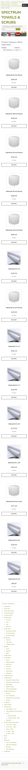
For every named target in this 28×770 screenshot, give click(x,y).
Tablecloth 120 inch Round (14, 230)
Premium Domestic (10, 633)
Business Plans (5, 4)
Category (4, 47)
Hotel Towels (7, 606)
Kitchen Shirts (9, 671)
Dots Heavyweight (10, 695)
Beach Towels (7, 628)
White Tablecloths (10, 749)
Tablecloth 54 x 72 (14, 385)
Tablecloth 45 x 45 (14, 579)
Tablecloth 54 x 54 (14, 269)
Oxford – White (9, 729)
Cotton (7, 713)
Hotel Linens (7, 608)
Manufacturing (5, 7)
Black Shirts (9, 664)
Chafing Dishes (7, 655)
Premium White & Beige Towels (11, 722)
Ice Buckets (7, 702)
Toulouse (8, 700)
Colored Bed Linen (8, 675)
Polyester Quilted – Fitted (14, 718)
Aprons (7, 660)
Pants (7, 622)
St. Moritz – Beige (10, 731)
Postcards (14, 4)
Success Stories (6, 6)
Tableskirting (7, 751)
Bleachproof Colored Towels (12, 680)
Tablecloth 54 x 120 (14, 462)
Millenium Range (10, 686)
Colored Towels (7, 677)
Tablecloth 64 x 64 (14, 540)
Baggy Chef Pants (10, 662)
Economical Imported (11, 631)
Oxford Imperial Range (11, 689)
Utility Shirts (9, 673)
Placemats (8, 747)
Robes (5, 735)
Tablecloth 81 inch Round (14, 75)
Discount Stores (17, 6)
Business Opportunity (18, 2)
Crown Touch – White (11, 726)
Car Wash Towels (8, 615)
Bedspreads (7, 637)
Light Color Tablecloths (11, 744)
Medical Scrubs (7, 617)
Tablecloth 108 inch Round (14, 114)
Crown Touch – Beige (11, 724)
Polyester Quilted (12, 715)
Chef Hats (8, 668)
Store (2, 2)
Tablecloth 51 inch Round (14, 307)
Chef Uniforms (7, 657)
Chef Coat (8, 666)
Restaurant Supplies (9, 613)
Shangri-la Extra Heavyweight (13, 697)
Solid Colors (9, 642)
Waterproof (8, 720)
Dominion (8, 693)
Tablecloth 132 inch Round (14, 152)
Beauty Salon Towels (9, 610)
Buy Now (14, 87)
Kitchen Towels (7, 704)
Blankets (6, 646)
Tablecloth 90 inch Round (14, 191)
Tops (7, 624)
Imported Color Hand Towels (12, 682)
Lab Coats (8, 619)
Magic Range (9, 684)
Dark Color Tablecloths (11, 742)
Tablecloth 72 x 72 (14, 346)
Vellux (7, 653)
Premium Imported (10, 635)
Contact (7, 2)
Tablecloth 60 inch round (14, 501)
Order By (17, 47)
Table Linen (7, 740)
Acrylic (7, 648)
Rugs (5, 738)
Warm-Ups (8, 626)
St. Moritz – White (10, 733)
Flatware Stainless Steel (9, 691)
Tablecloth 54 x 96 (14, 424)
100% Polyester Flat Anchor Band (14, 711)
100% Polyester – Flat (11, 709)
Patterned (8, 639)
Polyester (8, 651)
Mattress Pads (7, 706)
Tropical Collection (10, 644)
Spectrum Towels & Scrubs (11, 17)
